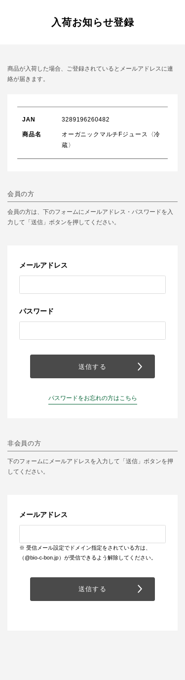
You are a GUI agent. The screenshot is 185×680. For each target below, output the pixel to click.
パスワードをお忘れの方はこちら (92, 398)
